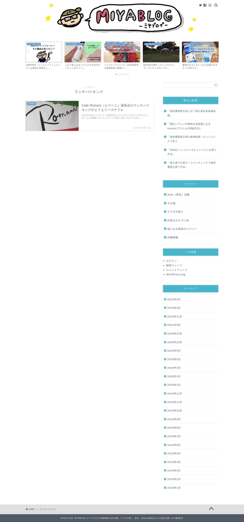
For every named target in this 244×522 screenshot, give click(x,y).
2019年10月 (174, 410)
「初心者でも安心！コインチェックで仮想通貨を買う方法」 (191, 164)
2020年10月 (174, 342)
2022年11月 (174, 316)
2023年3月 (174, 307)
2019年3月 (174, 470)
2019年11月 (174, 402)
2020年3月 (174, 367)
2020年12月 (174, 333)
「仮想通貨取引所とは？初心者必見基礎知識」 (191, 113)
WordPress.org (175, 274)
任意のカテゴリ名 (178, 220)
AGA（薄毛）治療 (178, 194)
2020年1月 (174, 384)
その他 (171, 203)
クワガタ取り (175, 211)
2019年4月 (174, 462)
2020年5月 (174, 359)
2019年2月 (174, 479)
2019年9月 (174, 419)
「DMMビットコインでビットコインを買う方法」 (192, 152)
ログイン (171, 260)
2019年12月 (174, 393)
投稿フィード (174, 265)
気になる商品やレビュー (182, 228)
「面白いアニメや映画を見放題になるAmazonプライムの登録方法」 (189, 126)
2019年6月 (174, 444)
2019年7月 (174, 436)
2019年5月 (174, 453)
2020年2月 (174, 376)
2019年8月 (174, 427)
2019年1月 (174, 487)
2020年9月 (174, 350)
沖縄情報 (172, 237)
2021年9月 (174, 324)
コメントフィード (177, 269)
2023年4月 (174, 299)
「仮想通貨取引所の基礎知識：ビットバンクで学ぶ (191, 139)
